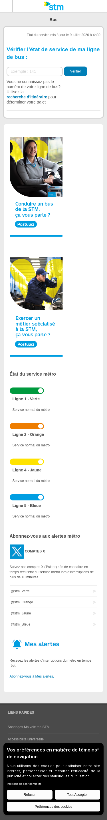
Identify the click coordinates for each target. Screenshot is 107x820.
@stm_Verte (20, 591)
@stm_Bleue (21, 624)
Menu (6, 6)
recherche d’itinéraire (27, 97)
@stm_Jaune (21, 613)
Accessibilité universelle (26, 739)
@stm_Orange (22, 602)
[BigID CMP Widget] (53, 780)
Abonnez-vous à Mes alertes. (32, 676)
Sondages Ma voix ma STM (29, 727)
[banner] (53, 6)
